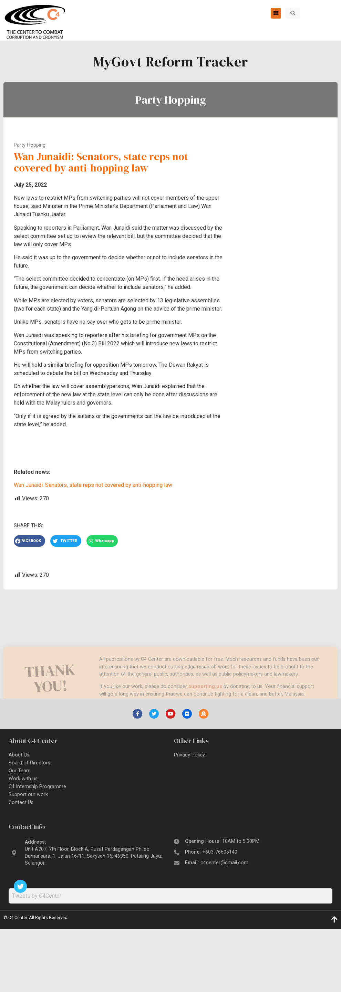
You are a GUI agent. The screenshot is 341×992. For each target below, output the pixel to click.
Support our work (28, 794)
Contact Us (21, 802)
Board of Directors (29, 763)
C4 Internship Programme (37, 787)
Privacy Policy (189, 755)
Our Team (20, 771)
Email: (216, 863)
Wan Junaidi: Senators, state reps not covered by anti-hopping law (93, 485)
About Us (19, 755)
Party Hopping (170, 99)
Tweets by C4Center (36, 895)
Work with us (23, 779)
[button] (292, 13)
